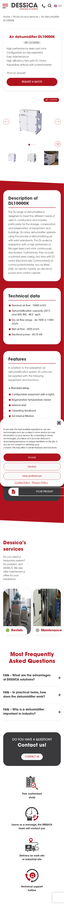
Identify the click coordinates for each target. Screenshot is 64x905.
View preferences (32, 475)
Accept (32, 457)
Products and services (25, 17)
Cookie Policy (22, 482)
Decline (32, 466)
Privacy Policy (40, 482)
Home (6, 17)
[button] (59, 422)
